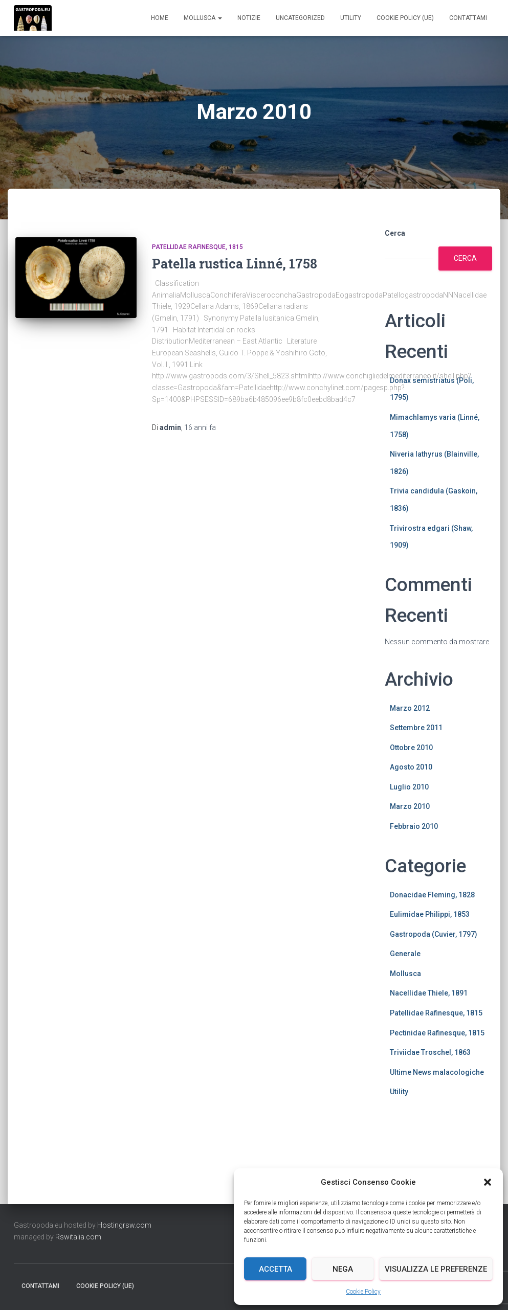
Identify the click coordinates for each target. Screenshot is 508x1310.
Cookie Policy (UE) (405, 17)
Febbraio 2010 (414, 826)
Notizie (248, 17)
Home (159, 17)
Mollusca (203, 17)
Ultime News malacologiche (437, 1072)
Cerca (395, 233)
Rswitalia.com (78, 1237)
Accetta (275, 1269)
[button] (487, 1182)
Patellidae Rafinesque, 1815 (197, 247)
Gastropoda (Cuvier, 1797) (433, 934)
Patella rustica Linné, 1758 (234, 263)
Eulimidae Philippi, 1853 (430, 914)
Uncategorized (300, 17)
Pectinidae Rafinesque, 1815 (437, 1033)
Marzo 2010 (410, 806)
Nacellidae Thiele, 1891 (429, 993)
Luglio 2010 (409, 787)
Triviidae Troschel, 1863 (430, 1052)
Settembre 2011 (416, 728)
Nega (343, 1269)
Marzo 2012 (410, 708)
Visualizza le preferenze (436, 1269)
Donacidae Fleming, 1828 (432, 895)
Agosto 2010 (411, 767)
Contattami (468, 17)
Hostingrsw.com (124, 1225)
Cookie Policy (363, 1291)
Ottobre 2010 (411, 747)
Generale (405, 954)
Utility (350, 17)
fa (200, 427)
